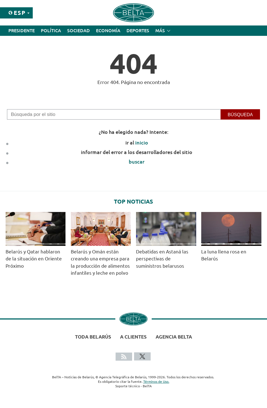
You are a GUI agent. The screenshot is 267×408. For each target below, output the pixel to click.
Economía (108, 30)
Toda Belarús (93, 336)
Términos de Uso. (156, 381)
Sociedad (78, 30)
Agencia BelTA (174, 336)
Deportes (138, 30)
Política (51, 30)
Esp (20, 13)
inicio (141, 142)
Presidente (21, 30)
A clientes (133, 336)
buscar (136, 161)
